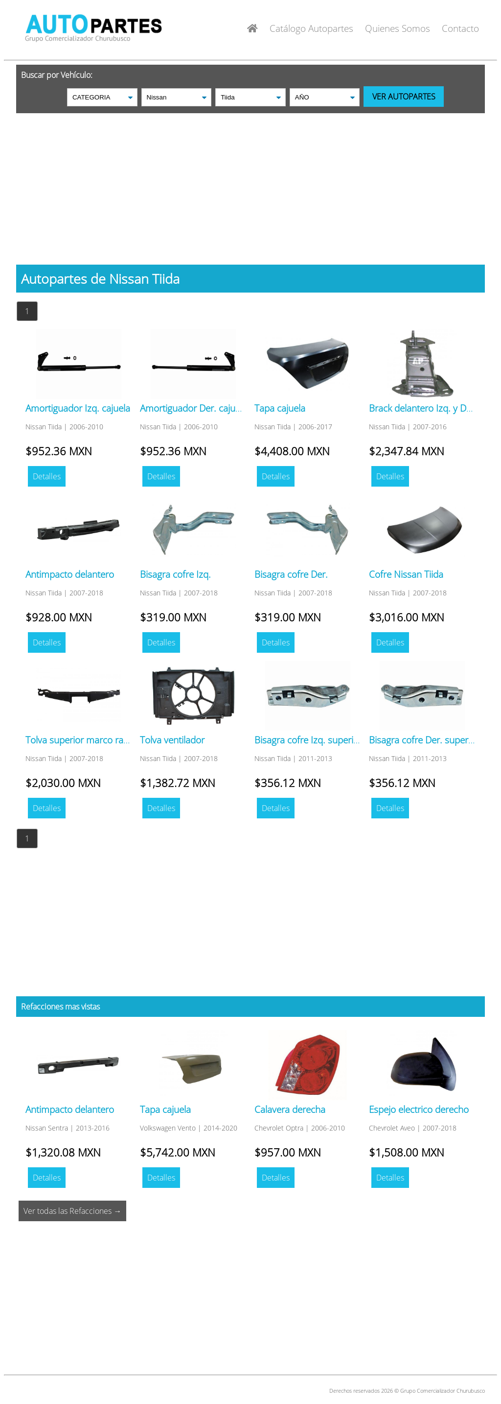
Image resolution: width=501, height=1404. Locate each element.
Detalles (47, 476)
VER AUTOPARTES (403, 96)
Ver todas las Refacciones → (72, 1211)
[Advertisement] (250, 181)
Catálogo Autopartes (311, 28)
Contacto (460, 28)
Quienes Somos (397, 28)
